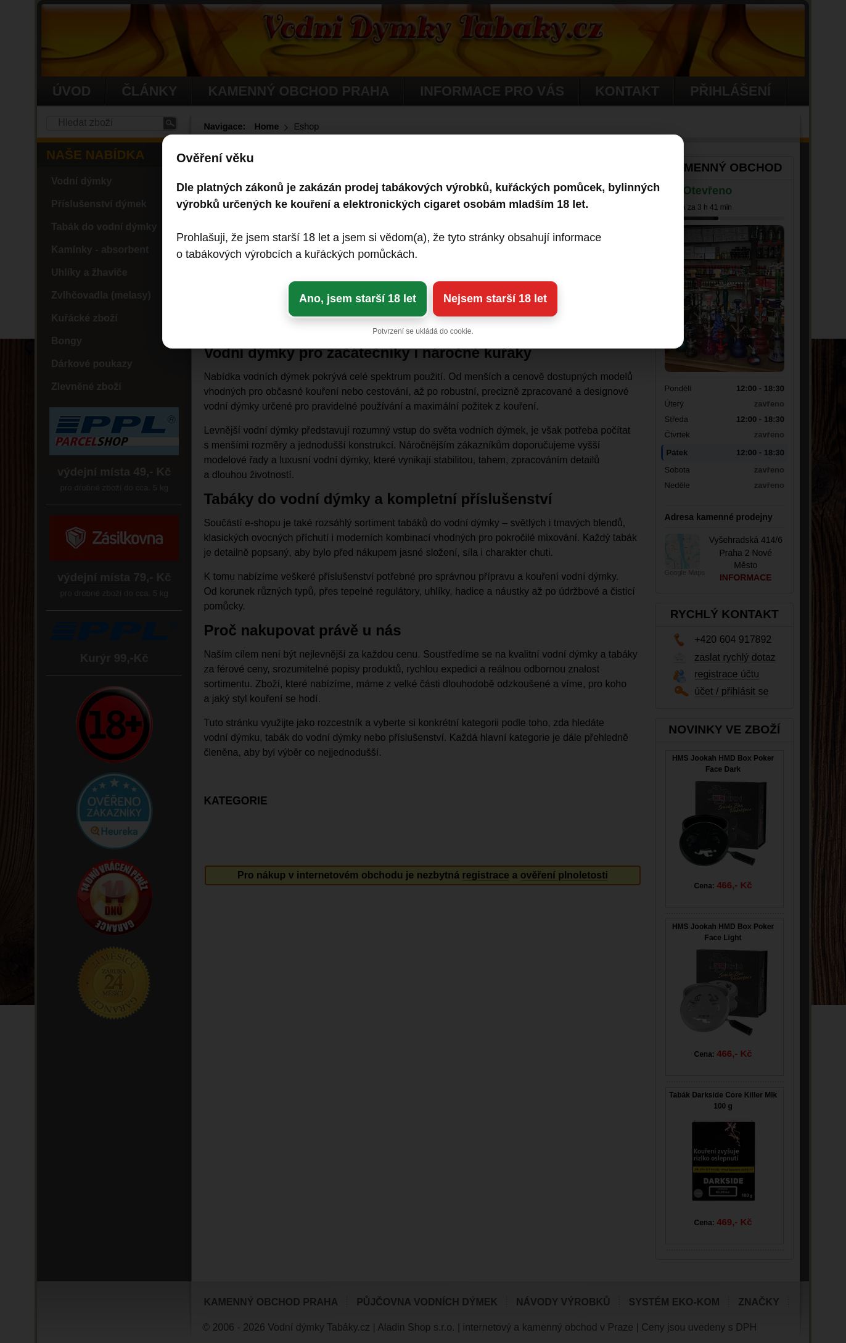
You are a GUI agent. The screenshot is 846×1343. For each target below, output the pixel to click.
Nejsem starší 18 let (495, 298)
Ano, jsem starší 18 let (357, 298)
